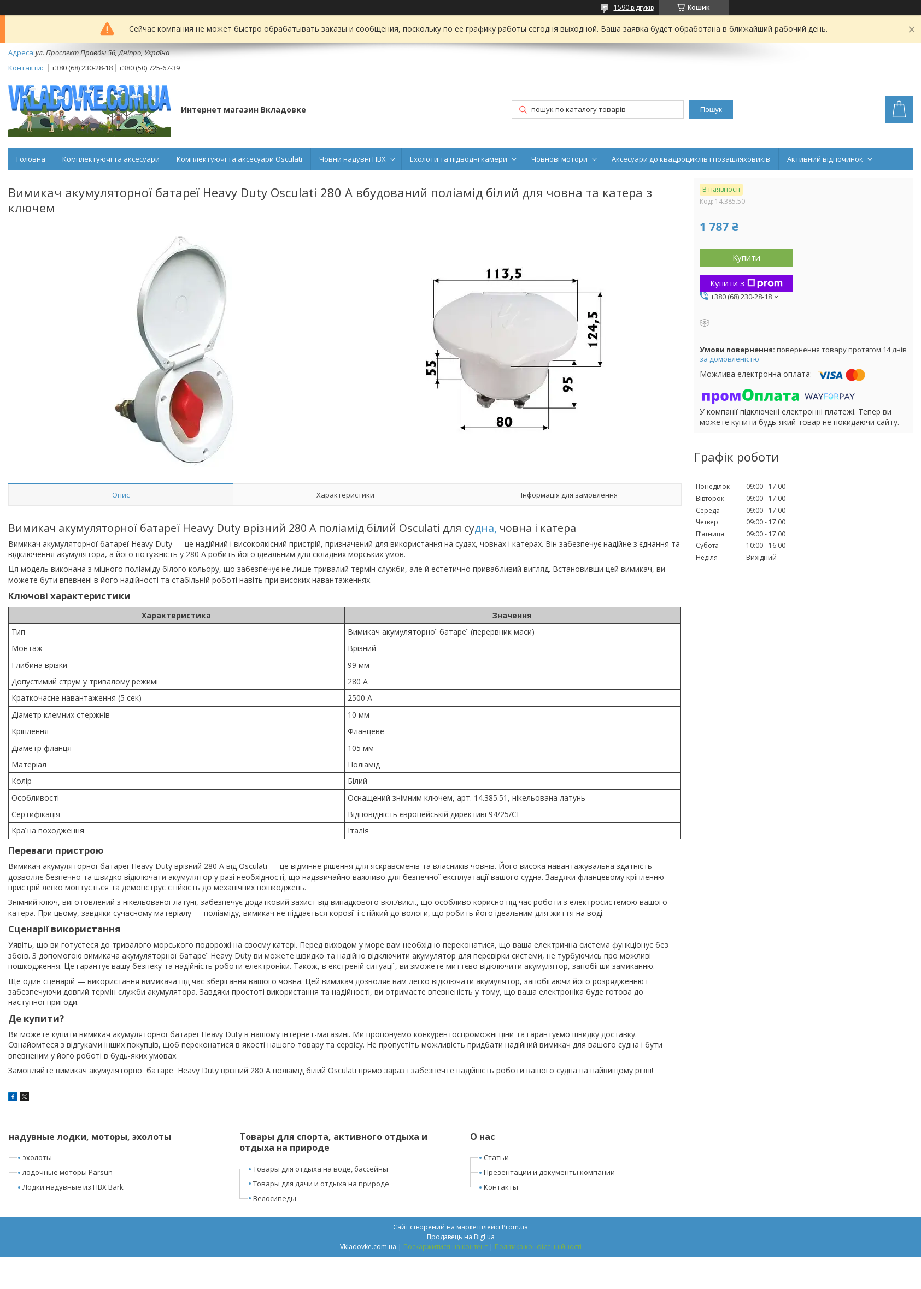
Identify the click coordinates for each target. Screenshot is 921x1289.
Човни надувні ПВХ (352, 159)
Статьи (496, 1157)
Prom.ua (515, 1227)
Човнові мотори (559, 159)
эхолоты (37, 1157)
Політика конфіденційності (538, 1246)
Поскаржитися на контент (445, 1246)
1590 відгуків (634, 7)
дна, (487, 528)
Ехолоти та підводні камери (458, 159)
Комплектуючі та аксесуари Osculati (239, 159)
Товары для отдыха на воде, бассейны (320, 1169)
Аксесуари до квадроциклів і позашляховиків (691, 159)
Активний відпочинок (825, 159)
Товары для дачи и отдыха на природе (321, 1184)
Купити (746, 257)
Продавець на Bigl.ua (461, 1236)
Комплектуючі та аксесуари (111, 159)
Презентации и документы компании (549, 1172)
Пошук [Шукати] (711, 109)
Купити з (746, 282)
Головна (30, 159)
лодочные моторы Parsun (67, 1172)
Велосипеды (274, 1198)
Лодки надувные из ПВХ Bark (73, 1187)
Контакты (501, 1187)
